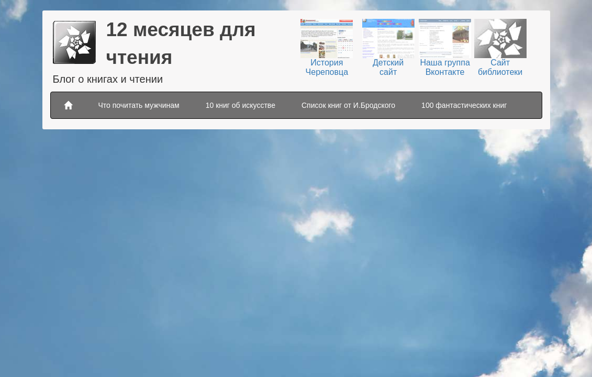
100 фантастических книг (464, 105)
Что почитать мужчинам (139, 105)
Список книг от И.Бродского (348, 105)
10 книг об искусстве (240, 105)
